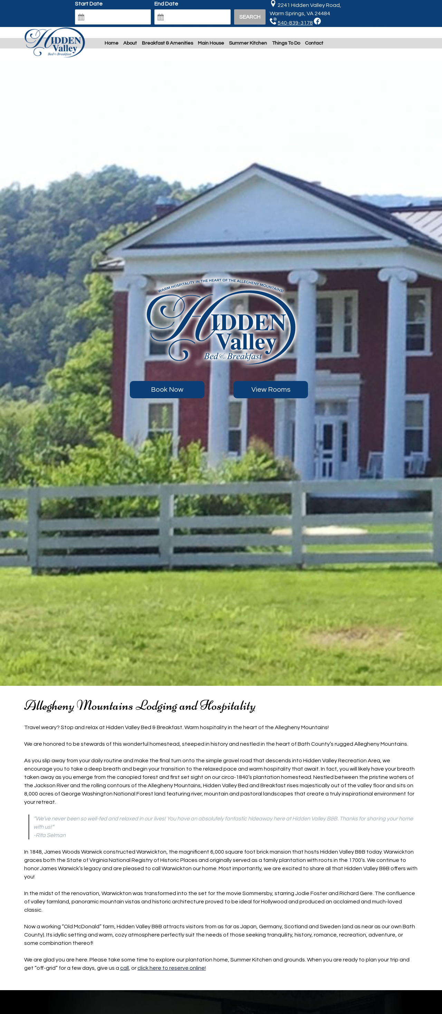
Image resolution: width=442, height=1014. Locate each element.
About (130, 43)
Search (249, 17)
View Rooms (270, 389)
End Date (166, 4)
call (124, 968)
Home (111, 43)
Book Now (167, 389)
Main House (211, 43)
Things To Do (286, 43)
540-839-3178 (295, 23)
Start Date (89, 4)
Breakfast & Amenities (167, 43)
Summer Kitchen (248, 43)
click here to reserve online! (171, 968)
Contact (314, 43)
